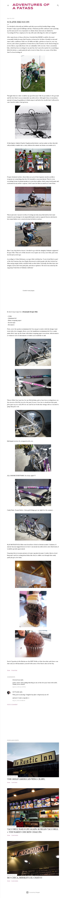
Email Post (14, 670)
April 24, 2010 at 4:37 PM (19, 687)
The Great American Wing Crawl (26, 779)
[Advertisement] (33, 722)
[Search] (58, 5)
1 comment (14, 782)
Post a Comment (12, 704)
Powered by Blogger (33, 892)
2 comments (14, 835)
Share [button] (8, 670)
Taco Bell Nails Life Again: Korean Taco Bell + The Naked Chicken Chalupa (32, 830)
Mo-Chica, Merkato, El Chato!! (24, 877)
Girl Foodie (16, 692)
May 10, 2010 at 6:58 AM (19, 700)
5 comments (14, 881)
